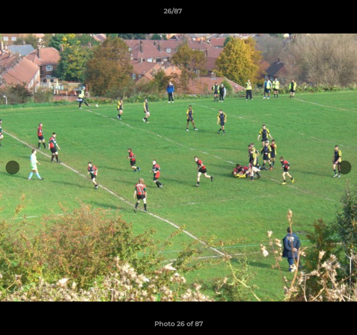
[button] (323, 13)
